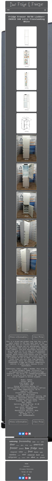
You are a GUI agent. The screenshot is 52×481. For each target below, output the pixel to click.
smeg (26, 445)
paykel (42, 455)
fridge (34, 448)
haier (38, 441)
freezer (14, 447)
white (21, 452)
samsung (13, 441)
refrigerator (12, 457)
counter (23, 457)
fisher (25, 452)
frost (30, 451)
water (33, 441)
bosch (38, 455)
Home (26, 464)
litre (37, 457)
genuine (42, 457)
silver (33, 457)
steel (24, 454)
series (42, 441)
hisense (36, 452)
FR (29, 475)
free (27, 448)
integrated (13, 452)
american (38, 444)
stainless (12, 455)
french (21, 448)
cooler (19, 455)
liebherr (17, 445)
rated (31, 445)
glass (22, 445)
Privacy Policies (27, 469)
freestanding (25, 441)
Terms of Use (26, 472)
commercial (31, 455)
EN (24, 475)
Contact (27, 466)
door (12, 444)
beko (19, 457)
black (41, 448)
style (28, 457)
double (41, 452)
